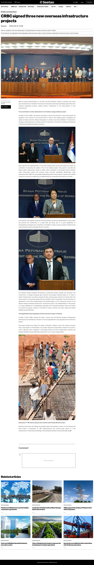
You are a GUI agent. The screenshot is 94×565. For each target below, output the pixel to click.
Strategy (61, 6)
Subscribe (89, 2)
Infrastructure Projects (42, 6)
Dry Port (53, 6)
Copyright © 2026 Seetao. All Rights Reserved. (47, 562)
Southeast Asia (22, 6)
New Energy (31, 6)
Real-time (68, 6)
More (75, 6)
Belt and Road (4, 6)
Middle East (14, 6)
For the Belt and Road (6, 2)
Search (17, 2)
